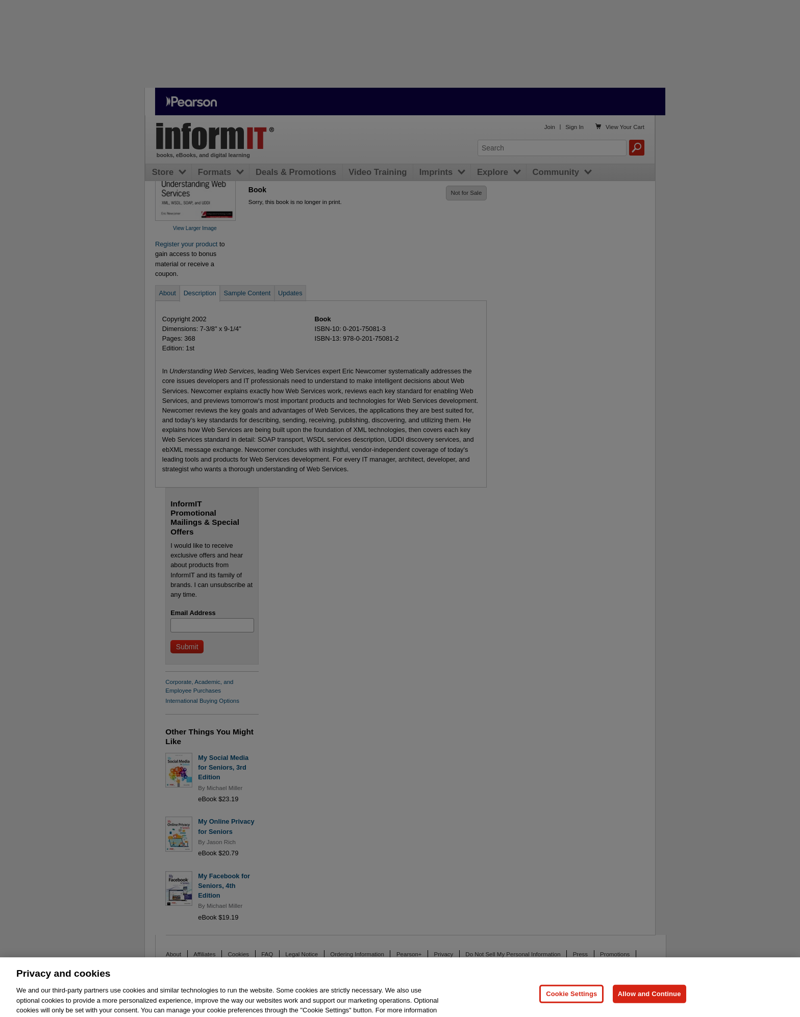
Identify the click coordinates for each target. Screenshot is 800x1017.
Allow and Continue (649, 1004)
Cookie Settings (571, 1004)
